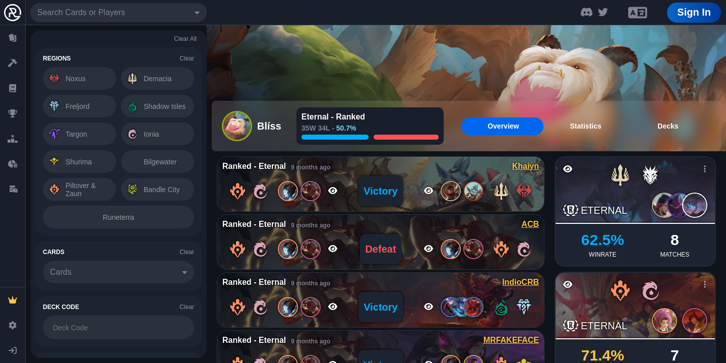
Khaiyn (525, 166)
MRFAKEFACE (511, 340)
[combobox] (118, 12)
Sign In (694, 12)
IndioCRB (520, 282)
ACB (530, 224)
